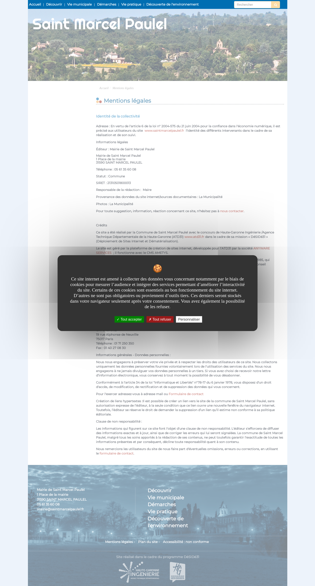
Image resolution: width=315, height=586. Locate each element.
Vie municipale (79, 4)
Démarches (106, 4)
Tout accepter (129, 319)
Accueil (35, 4)
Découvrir (54, 4)
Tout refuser (160, 319)
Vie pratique (131, 4)
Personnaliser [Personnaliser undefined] (189, 319)
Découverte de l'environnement (172, 4)
